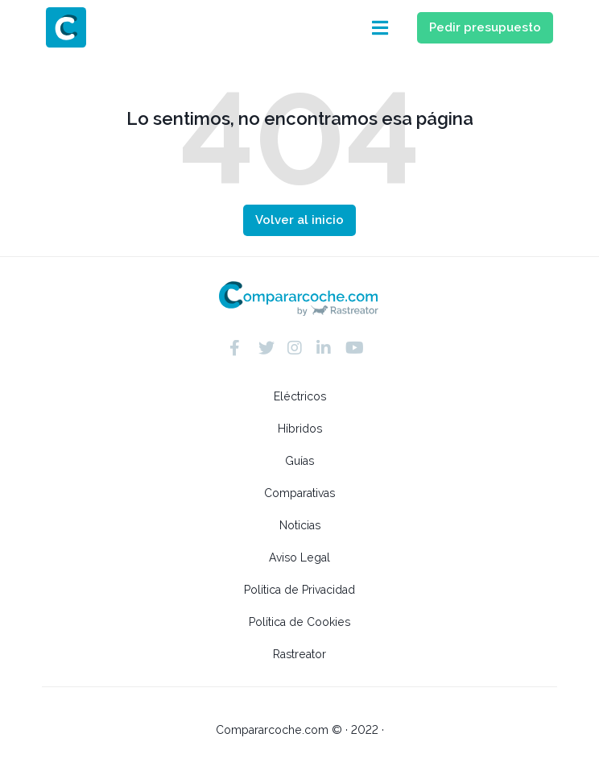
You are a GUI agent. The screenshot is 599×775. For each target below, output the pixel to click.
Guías (299, 460)
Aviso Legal (299, 557)
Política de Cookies (299, 621)
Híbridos (300, 428)
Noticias (299, 525)
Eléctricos (300, 396)
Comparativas (299, 493)
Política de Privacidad (299, 589)
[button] (381, 28)
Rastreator (299, 654)
